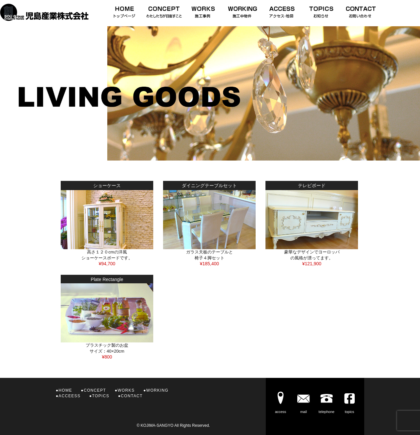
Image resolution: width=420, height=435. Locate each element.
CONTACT (131, 396)
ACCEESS (70, 396)
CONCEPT (95, 390)
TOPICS (100, 396)
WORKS (126, 390)
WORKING (157, 390)
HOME (65, 390)
